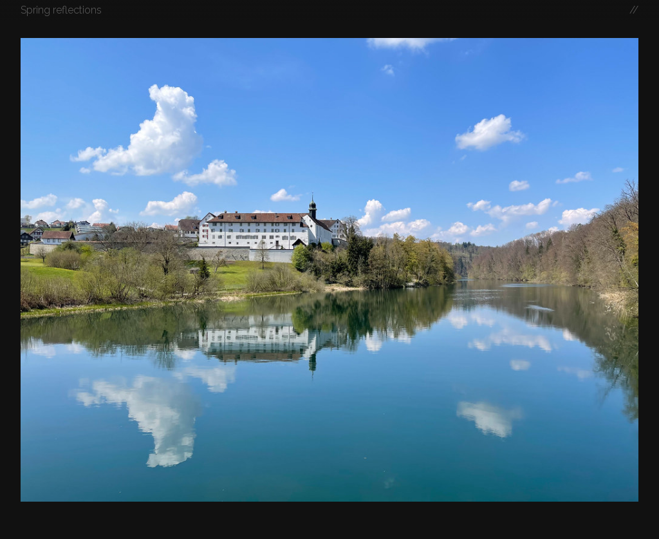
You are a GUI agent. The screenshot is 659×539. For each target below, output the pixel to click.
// (633, 10)
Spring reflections (61, 10)
